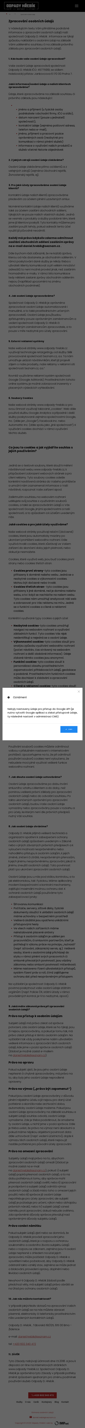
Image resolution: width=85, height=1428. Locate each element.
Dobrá (69, 729)
